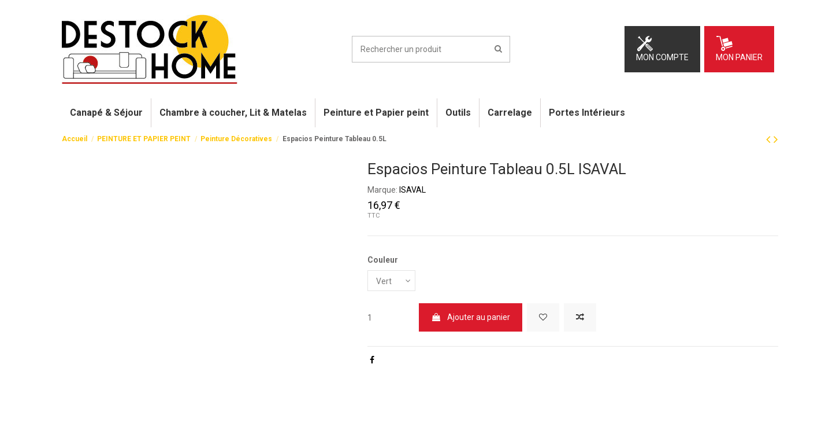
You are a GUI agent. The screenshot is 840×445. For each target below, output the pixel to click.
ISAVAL (412, 189)
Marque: (382, 189)
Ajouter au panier (470, 317)
